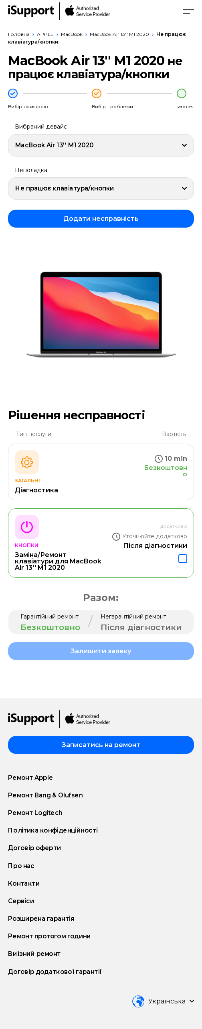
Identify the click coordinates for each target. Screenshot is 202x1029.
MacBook (72, 34)
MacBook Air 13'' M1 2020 (119, 34)
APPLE (45, 34)
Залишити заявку (101, 651)
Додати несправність (101, 218)
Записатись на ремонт (101, 745)
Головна (19, 34)
